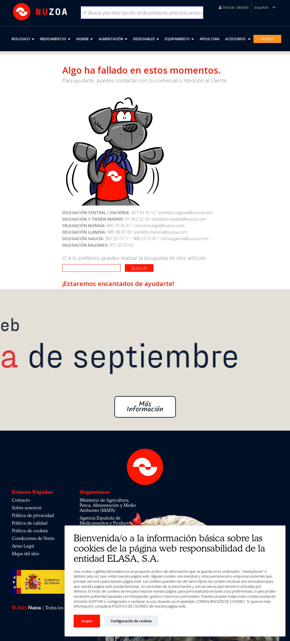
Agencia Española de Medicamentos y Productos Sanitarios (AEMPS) (106, 523)
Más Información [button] (145, 406)
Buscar (139, 267)
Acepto (87, 621)
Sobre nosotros (26, 507)
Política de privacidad (33, 515)
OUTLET (267, 39)
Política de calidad (29, 523)
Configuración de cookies (131, 621)
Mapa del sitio (25, 553)
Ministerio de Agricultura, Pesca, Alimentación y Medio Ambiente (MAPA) (108, 505)
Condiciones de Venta (33, 538)
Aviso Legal (23, 546)
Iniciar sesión (234, 7)
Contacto (21, 500)
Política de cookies (30, 530)
